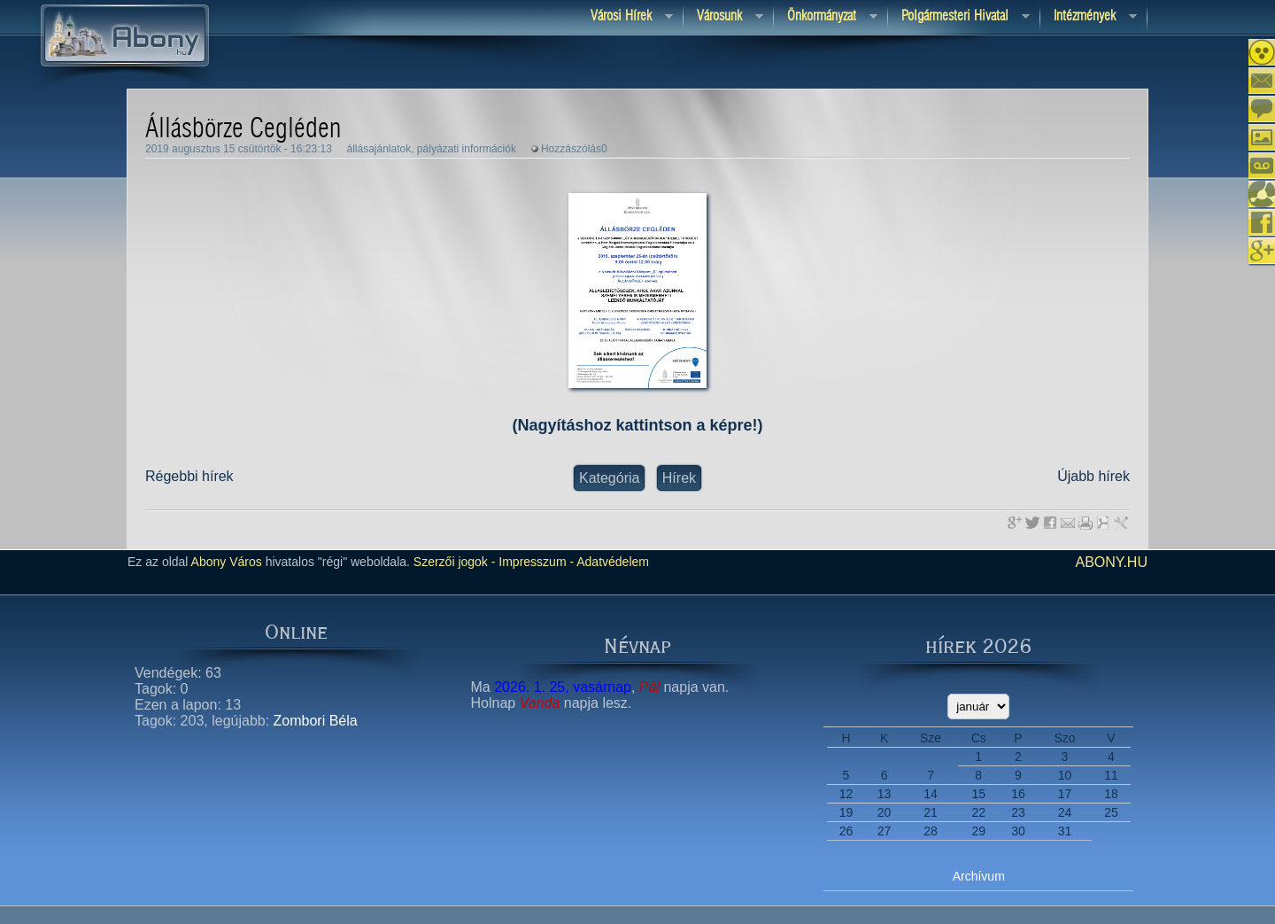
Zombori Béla (316, 720)
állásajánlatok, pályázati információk (430, 149)
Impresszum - (534, 562)
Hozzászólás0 (574, 149)
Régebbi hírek (189, 476)
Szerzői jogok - (454, 562)
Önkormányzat (825, 17)
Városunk (723, 17)
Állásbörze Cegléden (243, 129)
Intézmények (1088, 17)
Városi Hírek (625, 17)
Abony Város (226, 562)
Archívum (979, 876)
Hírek (679, 477)
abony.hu (1111, 562)
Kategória (609, 477)
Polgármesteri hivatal (959, 17)
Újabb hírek (1093, 476)
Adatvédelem (611, 562)
